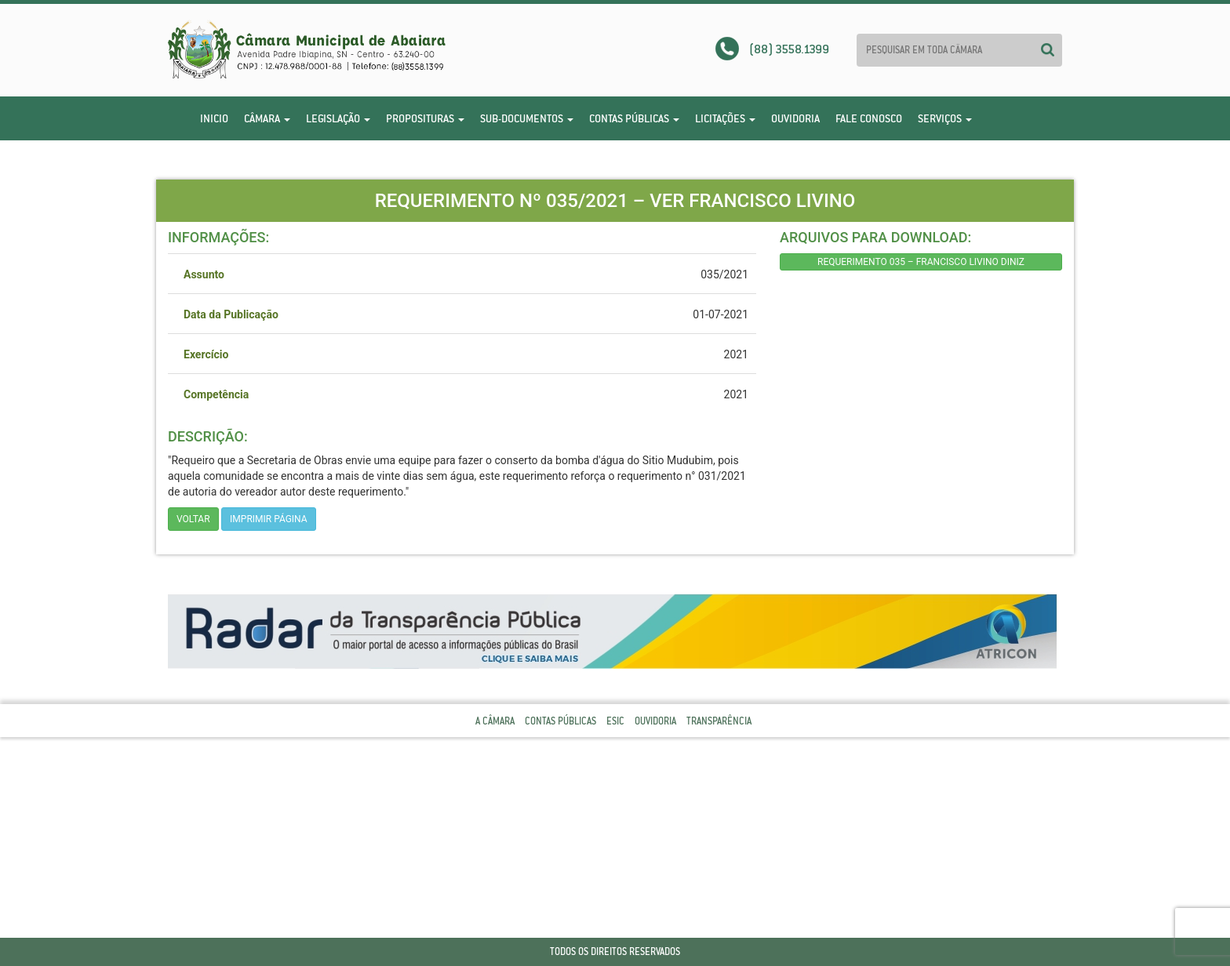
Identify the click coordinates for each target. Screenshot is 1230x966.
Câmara (267, 118)
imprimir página (269, 519)
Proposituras (425, 118)
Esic (615, 721)
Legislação (338, 118)
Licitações (725, 118)
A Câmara (495, 721)
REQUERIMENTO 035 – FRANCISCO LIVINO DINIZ (920, 261)
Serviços (945, 118)
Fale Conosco (868, 118)
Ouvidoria (795, 118)
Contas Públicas (634, 118)
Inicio (214, 118)
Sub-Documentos (526, 118)
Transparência (718, 721)
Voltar (193, 519)
